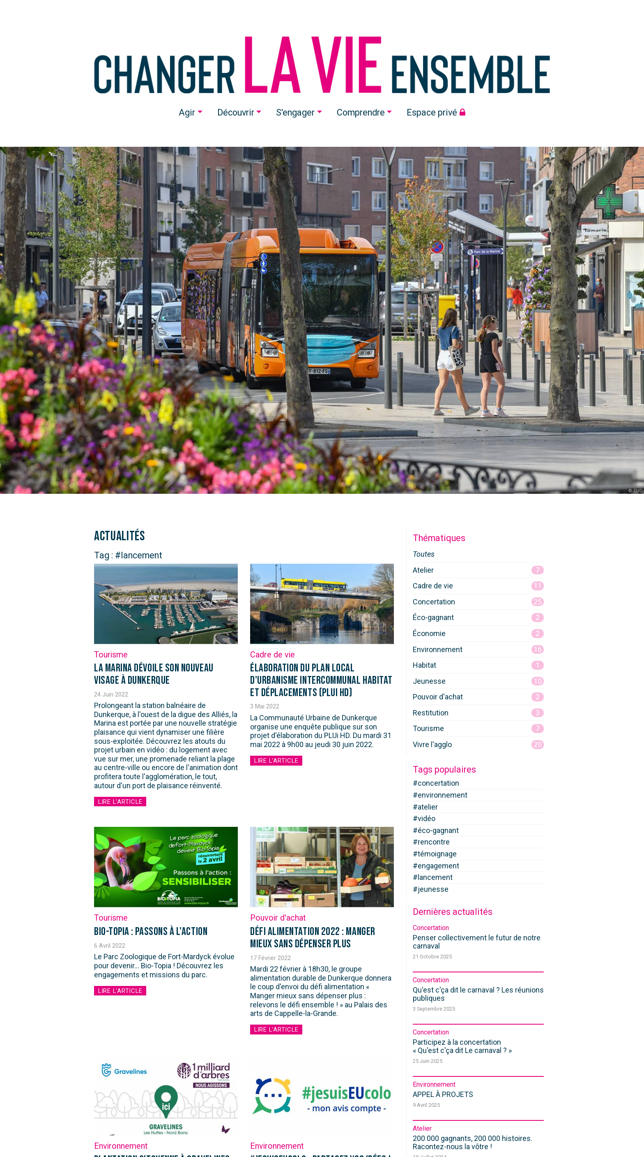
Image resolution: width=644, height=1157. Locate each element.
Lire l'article (122, 801)
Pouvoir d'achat (278, 918)
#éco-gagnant (436, 830)
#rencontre (431, 842)
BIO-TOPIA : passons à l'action (150, 932)
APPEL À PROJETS (443, 1094)
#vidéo (424, 818)
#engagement (436, 865)
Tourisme (111, 654)
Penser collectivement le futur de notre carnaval (476, 941)
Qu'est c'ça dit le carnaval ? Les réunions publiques (478, 994)
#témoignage (435, 853)
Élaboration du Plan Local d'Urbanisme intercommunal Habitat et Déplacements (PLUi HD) (321, 680)
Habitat (478, 665)
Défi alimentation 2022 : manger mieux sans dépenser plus (312, 938)
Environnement (120, 1147)
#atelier (425, 807)
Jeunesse (478, 681)
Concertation (478, 601)
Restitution (478, 712)
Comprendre (361, 112)
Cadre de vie (272, 654)
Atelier (478, 570)
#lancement (433, 877)
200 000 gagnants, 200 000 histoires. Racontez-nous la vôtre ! (472, 1142)
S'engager (295, 112)
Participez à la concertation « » (462, 1046)
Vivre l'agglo (478, 744)
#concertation (436, 783)
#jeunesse (430, 889)
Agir (187, 112)
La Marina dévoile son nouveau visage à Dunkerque (154, 674)
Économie (478, 633)
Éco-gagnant (478, 617)
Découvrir (235, 112)
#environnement (440, 795)
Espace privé (436, 112)
